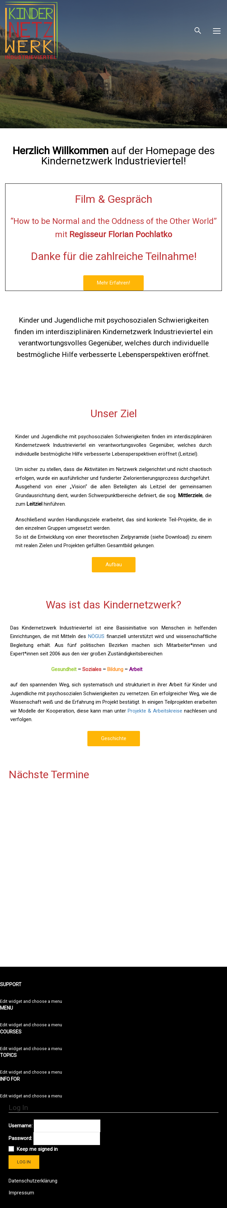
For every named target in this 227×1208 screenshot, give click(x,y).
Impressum (21, 1193)
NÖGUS (96, 636)
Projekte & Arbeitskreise (155, 711)
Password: (20, 1138)
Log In (24, 1161)
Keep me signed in (37, 1149)
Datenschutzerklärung (33, 1181)
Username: (20, 1126)
